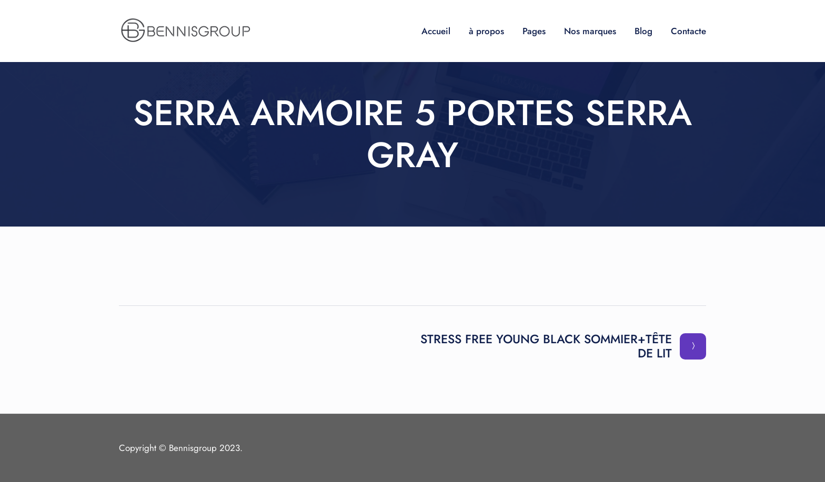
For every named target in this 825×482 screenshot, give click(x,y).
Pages (534, 31)
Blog (643, 31)
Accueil (435, 31)
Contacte (688, 31)
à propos (486, 31)
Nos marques (590, 31)
